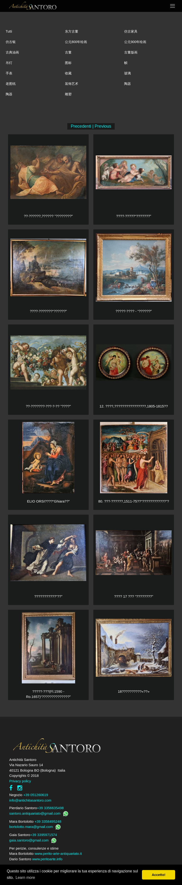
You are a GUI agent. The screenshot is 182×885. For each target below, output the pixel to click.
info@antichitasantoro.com (30, 800)
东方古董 (71, 31)
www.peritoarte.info (47, 859)
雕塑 (68, 94)
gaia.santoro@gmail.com (29, 840)
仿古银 (11, 42)
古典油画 (12, 52)
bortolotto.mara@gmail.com (31, 827)
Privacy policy (20, 781)
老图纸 (11, 84)
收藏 (68, 73)
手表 (9, 73)
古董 (68, 52)
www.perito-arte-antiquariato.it (58, 853)
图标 (68, 63)
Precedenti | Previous (91, 126)
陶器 (127, 84)
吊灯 (9, 63)
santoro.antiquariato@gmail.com (34, 813)
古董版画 (130, 52)
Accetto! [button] (158, 875)
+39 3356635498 (50, 808)
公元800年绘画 (76, 42)
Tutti (9, 31)
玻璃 (127, 73)
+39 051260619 (35, 795)
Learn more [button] (25, 877)
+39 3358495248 (48, 821)
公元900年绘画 (135, 42)
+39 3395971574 (43, 835)
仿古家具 (130, 31)
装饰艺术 (71, 84)
